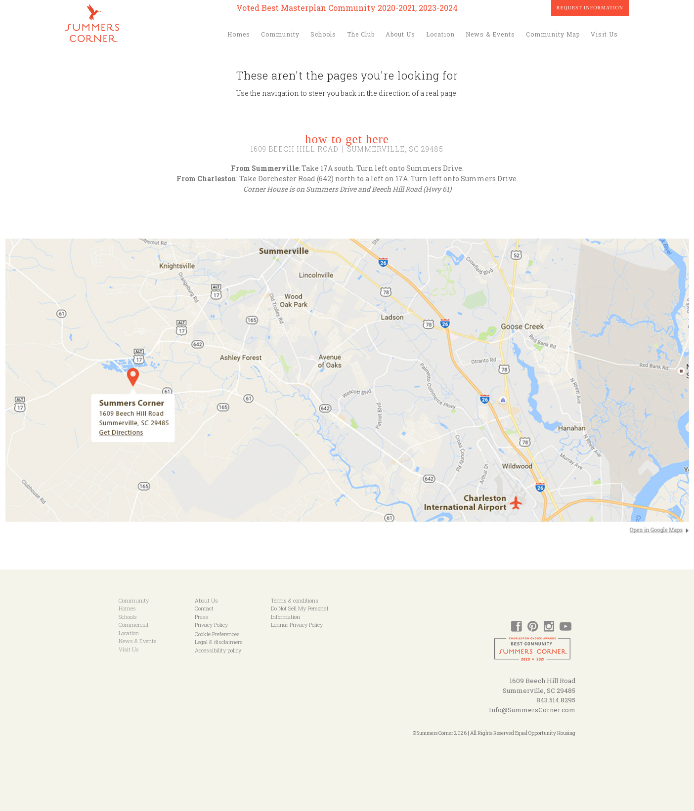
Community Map (553, 34)
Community (280, 34)
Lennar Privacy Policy (297, 624)
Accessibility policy (218, 650)
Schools (323, 34)
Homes (238, 34)
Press (201, 616)
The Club (361, 34)
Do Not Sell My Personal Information (299, 612)
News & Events (490, 34)
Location (440, 34)
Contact (204, 608)
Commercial (133, 624)
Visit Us (604, 34)
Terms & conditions (294, 600)
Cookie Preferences (217, 634)
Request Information (590, 7)
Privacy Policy (211, 624)
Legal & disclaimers (219, 642)
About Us (400, 34)
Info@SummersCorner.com (532, 709)
